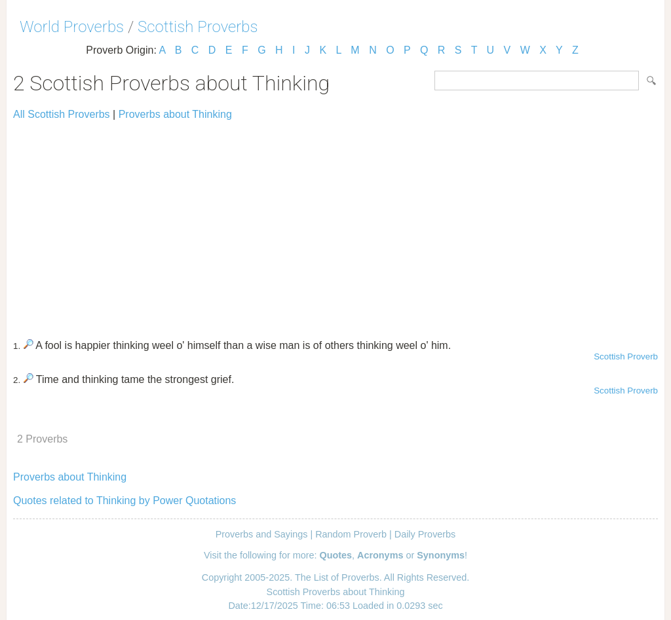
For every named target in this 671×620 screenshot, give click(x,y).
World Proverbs (72, 27)
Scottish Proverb (626, 356)
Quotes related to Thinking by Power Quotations (124, 500)
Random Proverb (351, 534)
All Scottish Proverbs (61, 114)
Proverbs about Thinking (175, 114)
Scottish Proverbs (198, 27)
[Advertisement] (335, 224)
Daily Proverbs (425, 534)
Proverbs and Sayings (262, 534)
